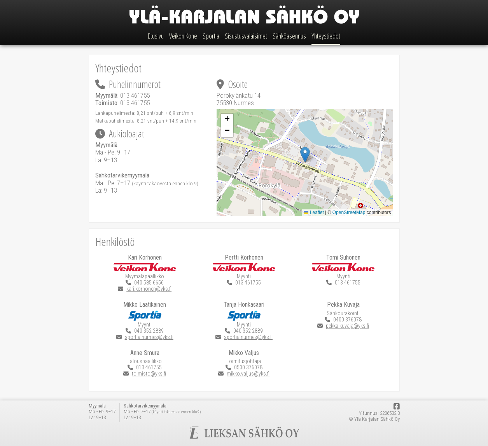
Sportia (211, 35)
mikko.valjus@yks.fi (248, 373)
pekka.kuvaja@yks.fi (347, 326)
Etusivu (156, 35)
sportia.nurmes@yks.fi (149, 337)
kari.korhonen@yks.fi (148, 289)
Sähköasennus (289, 35)
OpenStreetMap (349, 212)
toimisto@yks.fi (149, 373)
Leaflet (314, 212)
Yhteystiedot (325, 35)
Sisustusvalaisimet (246, 35)
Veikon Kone (183, 35)
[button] (305, 155)
